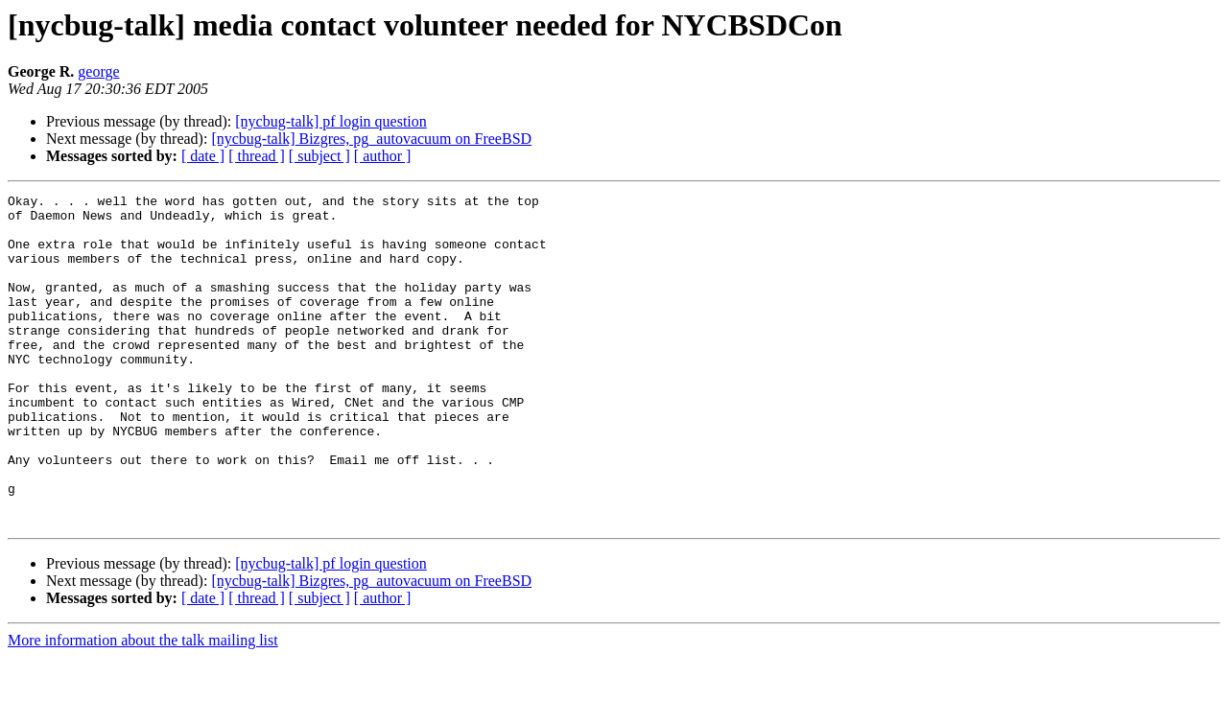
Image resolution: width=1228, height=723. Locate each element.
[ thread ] (256, 156)
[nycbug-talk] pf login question (331, 121)
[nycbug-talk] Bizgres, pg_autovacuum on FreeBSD (371, 138)
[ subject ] (319, 156)
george (98, 71)
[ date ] (202, 156)
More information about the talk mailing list (143, 706)
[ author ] (383, 156)
